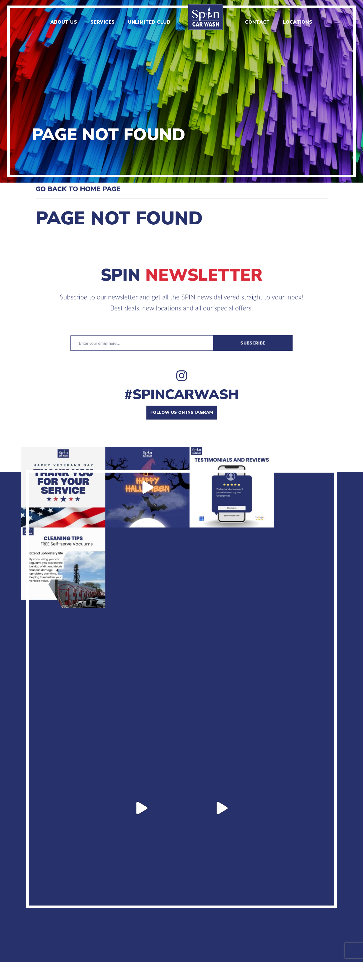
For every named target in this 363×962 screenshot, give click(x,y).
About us (63, 22)
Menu (90, 893)
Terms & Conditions (211, 893)
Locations (298, 22)
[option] (181, 91)
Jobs (109, 893)
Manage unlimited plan (275, 893)
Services (102, 22)
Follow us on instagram (181, 412)
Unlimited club (149, 22)
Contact (257, 22)
